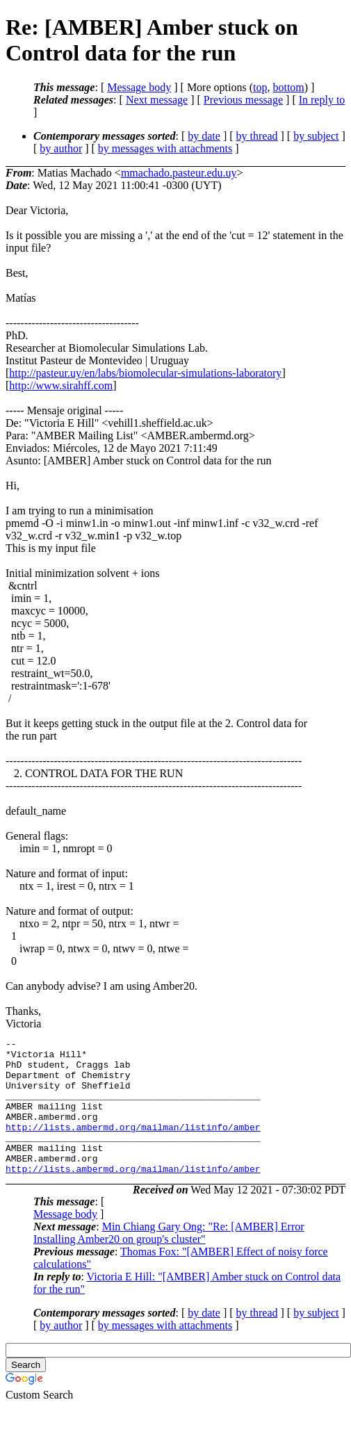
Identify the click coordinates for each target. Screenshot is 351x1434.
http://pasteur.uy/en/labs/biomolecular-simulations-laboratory (145, 373)
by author (61, 148)
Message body (139, 87)
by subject (315, 136)
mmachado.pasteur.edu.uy (179, 173)
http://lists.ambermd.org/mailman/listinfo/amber (133, 1145)
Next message (157, 100)
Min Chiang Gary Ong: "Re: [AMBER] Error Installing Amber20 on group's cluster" (168, 1260)
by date (204, 136)
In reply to (322, 100)
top (260, 87)
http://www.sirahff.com (61, 385)
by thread (257, 136)
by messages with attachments (165, 148)
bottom (288, 87)
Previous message (243, 100)
